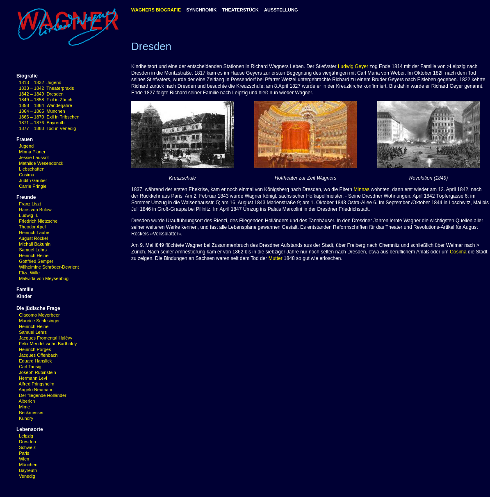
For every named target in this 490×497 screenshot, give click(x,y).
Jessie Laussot (34, 157)
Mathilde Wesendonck (41, 163)
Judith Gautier (33, 180)
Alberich (27, 401)
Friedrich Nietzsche (38, 221)
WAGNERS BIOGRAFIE (156, 9)
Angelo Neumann (35, 389)
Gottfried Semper (36, 261)
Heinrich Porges (33, 349)
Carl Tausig (28, 366)
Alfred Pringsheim (35, 383)
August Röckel (33, 238)
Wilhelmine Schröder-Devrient (49, 266)
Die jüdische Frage (38, 308)
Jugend (26, 146)
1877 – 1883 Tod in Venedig (47, 128)
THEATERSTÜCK (240, 9)
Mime (24, 406)
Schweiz (27, 447)
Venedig (27, 476)
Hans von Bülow (35, 209)
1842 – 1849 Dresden (41, 93)
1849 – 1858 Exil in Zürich (45, 99)
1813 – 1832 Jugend (40, 82)
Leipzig (26, 435)
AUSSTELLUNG (281, 9)
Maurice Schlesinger (38, 320)
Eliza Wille (29, 272)
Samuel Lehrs (33, 249)
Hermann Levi (31, 378)
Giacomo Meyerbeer (38, 314)
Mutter (276, 258)
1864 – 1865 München (42, 111)
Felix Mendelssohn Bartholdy (46, 343)
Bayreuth (28, 470)
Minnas (361, 189)
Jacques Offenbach (37, 355)
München (28, 464)
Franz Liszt (30, 203)
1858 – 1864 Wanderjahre (45, 105)
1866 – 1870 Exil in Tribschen (49, 116)
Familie (24, 289)
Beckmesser (31, 412)
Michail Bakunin (34, 244)
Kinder (24, 296)
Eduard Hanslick (34, 360)
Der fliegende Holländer (41, 395)
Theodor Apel (32, 226)
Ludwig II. (28, 215)
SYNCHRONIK (201, 9)
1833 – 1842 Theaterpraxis (46, 88)
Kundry (26, 418)
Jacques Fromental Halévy (44, 337)
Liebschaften (31, 168)
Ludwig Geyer (353, 66)
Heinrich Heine (33, 255)
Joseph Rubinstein (36, 372)
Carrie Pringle (32, 186)
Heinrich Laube (34, 232)
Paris (24, 453)
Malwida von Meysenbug (43, 278)
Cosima (26, 174)
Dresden (27, 441)
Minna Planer (32, 151)
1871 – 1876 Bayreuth (41, 122)
